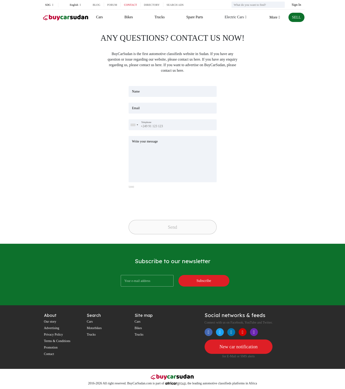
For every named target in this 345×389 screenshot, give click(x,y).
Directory (152, 4)
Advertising (51, 328)
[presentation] (161, 203)
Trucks (160, 17)
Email (136, 108)
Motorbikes (94, 328)
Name (136, 91)
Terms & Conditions (57, 341)
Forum (112, 4)
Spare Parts (194, 17)
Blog (96, 4)
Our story (50, 321)
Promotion (51, 347)
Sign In (296, 4)
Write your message (145, 141)
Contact (130, 4)
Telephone (146, 122)
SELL (296, 17)
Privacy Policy (53, 334)
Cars (99, 17)
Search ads (175, 4)
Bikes (128, 17)
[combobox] (134, 125)
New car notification (238, 346)
